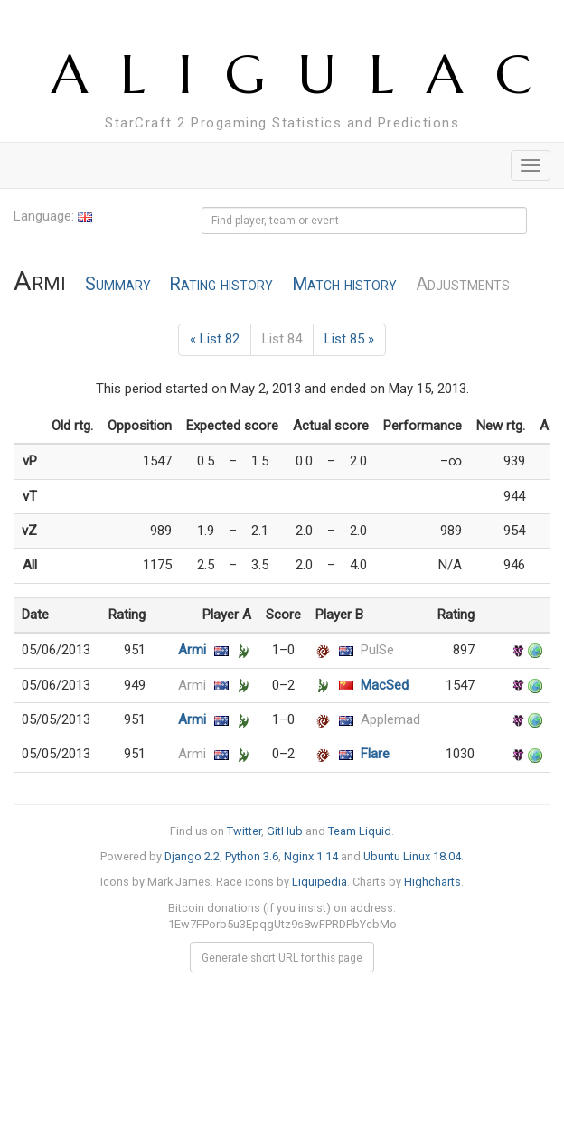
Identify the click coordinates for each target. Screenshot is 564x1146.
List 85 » (349, 339)
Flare (375, 754)
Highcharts (432, 881)
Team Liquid (359, 831)
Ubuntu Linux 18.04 (412, 856)
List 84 (282, 339)
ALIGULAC (308, 74)
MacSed (385, 685)
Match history (344, 284)
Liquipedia (319, 881)
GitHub (285, 831)
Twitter (244, 831)
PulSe (377, 650)
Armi (192, 650)
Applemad (390, 719)
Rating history (221, 284)
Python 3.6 (251, 856)
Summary (118, 284)
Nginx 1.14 (311, 856)
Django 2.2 (192, 856)
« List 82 (215, 339)
